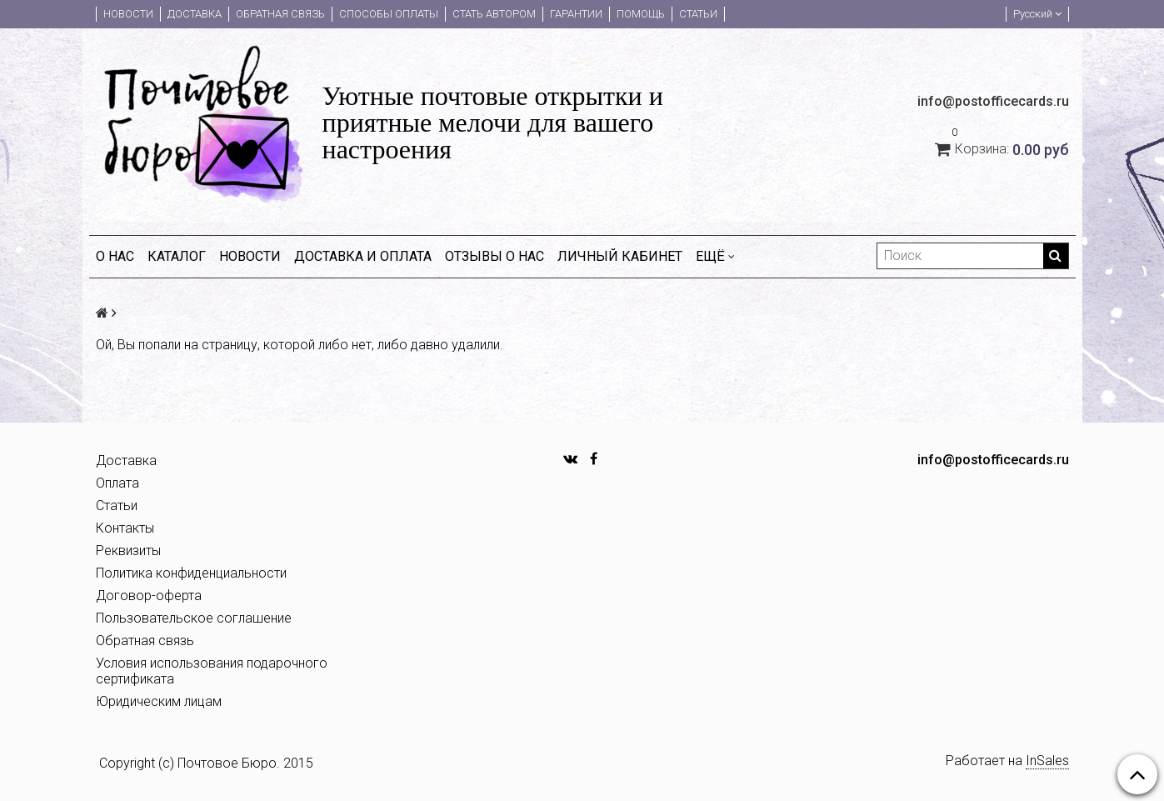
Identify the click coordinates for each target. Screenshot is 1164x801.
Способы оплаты (388, 14)
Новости (128, 14)
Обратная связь (280, 14)
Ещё (715, 256)
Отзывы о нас (494, 256)
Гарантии (576, 14)
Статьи (698, 14)
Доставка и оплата (363, 256)
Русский (1037, 14)
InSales (1047, 760)
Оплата (117, 483)
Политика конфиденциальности (191, 573)
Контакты (125, 528)
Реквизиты (128, 550)
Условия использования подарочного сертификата (211, 671)
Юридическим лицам (159, 701)
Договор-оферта (149, 595)
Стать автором (494, 14)
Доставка (194, 14)
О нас (115, 256)
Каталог (176, 256)
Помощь (641, 14)
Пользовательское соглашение (194, 618)
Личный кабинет (619, 256)
